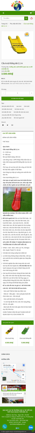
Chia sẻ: (3, 122)
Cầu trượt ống (9, 338)
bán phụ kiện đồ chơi (8, 106)
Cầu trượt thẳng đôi (25, 338)
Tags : (3, 103)
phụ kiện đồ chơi (6, 118)
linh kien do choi (19, 109)
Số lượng (3, 89)
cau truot (18, 106)
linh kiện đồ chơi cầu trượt (21, 112)
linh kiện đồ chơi (6, 112)
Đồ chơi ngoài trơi (8, 218)
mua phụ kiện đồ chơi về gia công (11, 115)
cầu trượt (26, 106)
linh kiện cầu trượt (7, 109)
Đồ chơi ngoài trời (19, 118)
